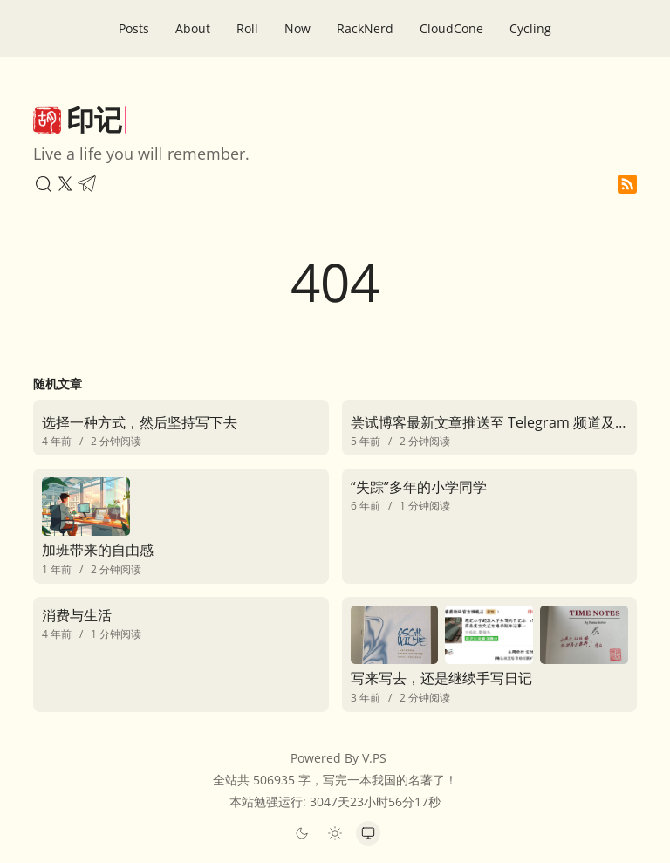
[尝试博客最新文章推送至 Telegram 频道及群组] (489, 427)
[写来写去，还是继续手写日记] (489, 654)
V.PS (374, 758)
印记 (94, 119)
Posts (134, 28)
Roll (247, 28)
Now (297, 28)
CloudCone (451, 28)
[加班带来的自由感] (180, 526)
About (192, 28)
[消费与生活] (180, 623)
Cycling (530, 28)
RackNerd (365, 28)
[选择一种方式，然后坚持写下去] (180, 427)
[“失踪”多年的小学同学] (489, 494)
